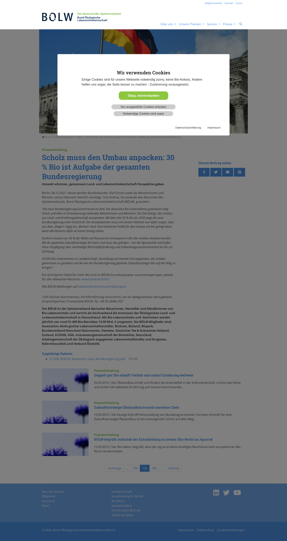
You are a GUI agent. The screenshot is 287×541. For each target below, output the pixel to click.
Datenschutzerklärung (188, 127)
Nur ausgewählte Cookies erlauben (143, 106)
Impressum (213, 127)
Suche (239, 3)
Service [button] (212, 24)
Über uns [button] (167, 24)
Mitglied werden (213, 3)
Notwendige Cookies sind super (143, 113)
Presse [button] (228, 24)
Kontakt (229, 3)
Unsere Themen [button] (190, 24)
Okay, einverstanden (143, 95)
